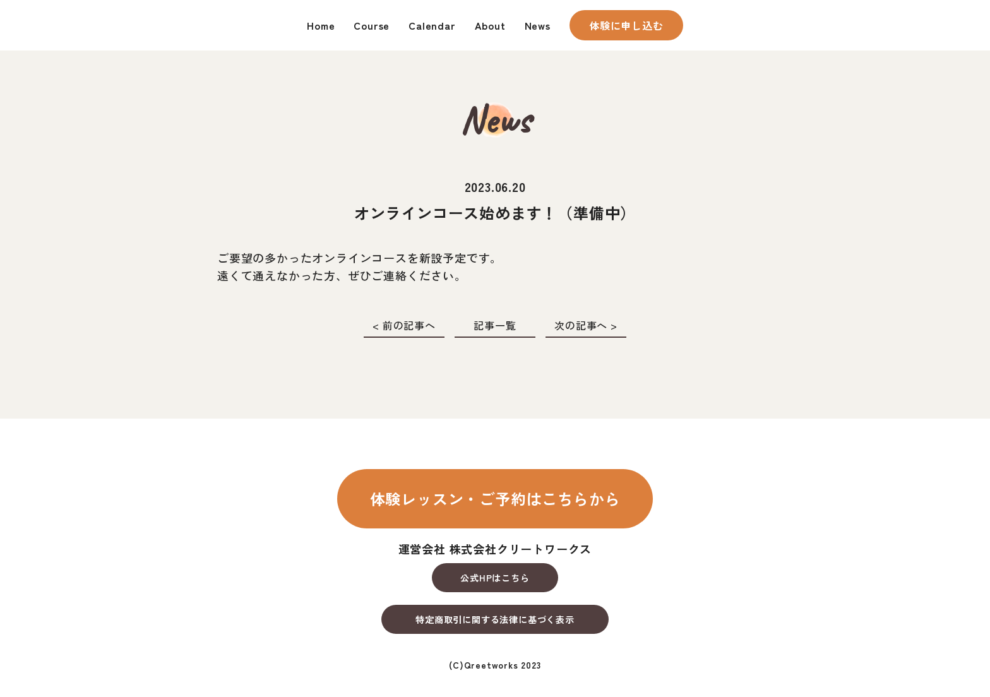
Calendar (432, 25)
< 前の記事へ (404, 325)
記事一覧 (495, 325)
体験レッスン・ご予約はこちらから (495, 498)
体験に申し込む (626, 25)
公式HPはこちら (494, 577)
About (490, 25)
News (538, 25)
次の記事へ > (585, 325)
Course (372, 25)
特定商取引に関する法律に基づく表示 (495, 619)
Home (321, 25)
